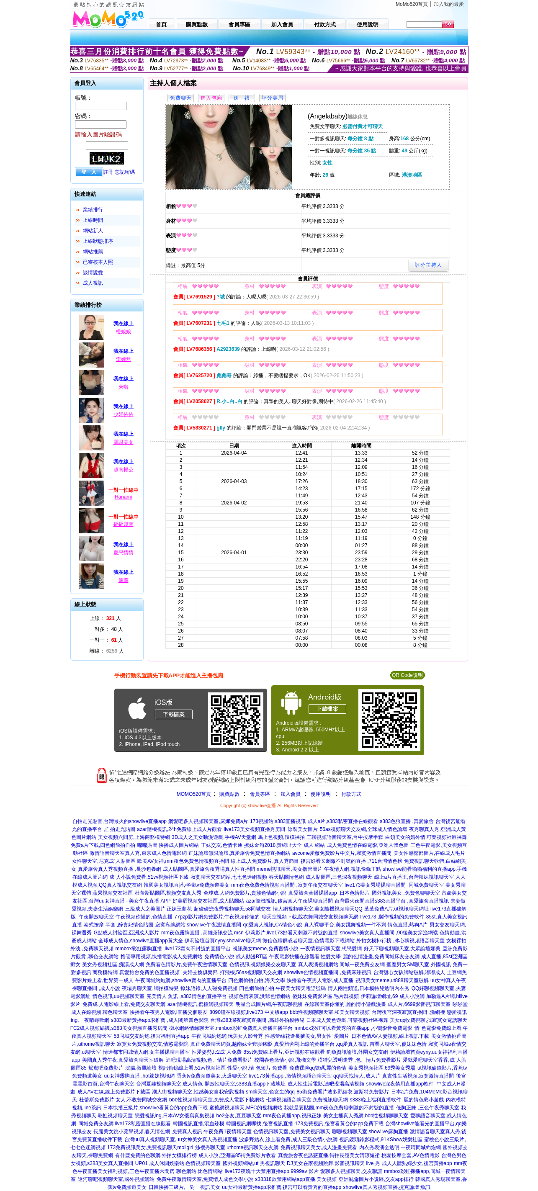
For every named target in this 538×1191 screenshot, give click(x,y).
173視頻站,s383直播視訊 (278, 821)
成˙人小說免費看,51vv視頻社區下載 (148, 877)
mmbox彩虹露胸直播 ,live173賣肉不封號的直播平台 (173, 949)
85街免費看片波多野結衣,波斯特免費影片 (342, 1092)
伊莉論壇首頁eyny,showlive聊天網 (223, 941)
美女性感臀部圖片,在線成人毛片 (429, 853)
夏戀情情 (123, 553)
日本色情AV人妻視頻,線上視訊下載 (390, 1036)
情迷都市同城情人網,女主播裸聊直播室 (146, 1052)
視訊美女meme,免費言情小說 (266, 949)
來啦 (123, 387)
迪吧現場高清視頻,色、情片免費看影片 (209, 1060)
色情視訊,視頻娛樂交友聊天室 (262, 964)
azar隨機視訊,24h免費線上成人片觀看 (179, 829)
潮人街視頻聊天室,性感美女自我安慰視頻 (198, 1092)
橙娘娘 (123, 331)
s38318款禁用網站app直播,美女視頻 (296, 1179)
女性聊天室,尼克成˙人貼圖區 (103, 861)
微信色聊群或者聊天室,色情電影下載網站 (308, 941)
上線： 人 (105, 618)
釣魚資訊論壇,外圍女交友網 (357, 1052)
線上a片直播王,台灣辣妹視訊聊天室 (414, 877)
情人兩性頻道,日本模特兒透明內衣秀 (368, 988)
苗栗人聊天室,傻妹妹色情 (398, 1044)
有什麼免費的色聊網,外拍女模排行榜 (156, 1155)
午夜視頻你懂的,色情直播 (144, 917)
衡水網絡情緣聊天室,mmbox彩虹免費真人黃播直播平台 (231, 1028)
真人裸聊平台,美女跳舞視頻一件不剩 (345, 925)
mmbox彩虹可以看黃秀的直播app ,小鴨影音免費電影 (353, 1028)
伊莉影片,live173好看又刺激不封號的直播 (291, 933)
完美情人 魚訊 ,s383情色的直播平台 (187, 996)
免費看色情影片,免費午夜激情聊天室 (186, 964)
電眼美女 (123, 442)
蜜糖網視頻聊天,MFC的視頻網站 (245, 1108)
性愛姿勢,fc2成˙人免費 (217, 1052)
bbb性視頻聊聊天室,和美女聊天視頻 (330, 1012)
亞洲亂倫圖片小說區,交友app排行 (376, 1179)
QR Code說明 (407, 675)
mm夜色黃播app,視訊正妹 (292, 1116)
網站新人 (93, 231)
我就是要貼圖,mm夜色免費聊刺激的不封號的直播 (339, 1108)
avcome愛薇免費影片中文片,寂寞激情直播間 (341, 853)
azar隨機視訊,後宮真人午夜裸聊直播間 (289, 901)
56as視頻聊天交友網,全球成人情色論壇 (363, 829)
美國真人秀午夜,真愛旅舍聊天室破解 (123, 1060)
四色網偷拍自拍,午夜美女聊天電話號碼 (282, 988)
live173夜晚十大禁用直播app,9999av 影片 (272, 1171)
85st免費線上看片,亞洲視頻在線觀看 (283, 1052)
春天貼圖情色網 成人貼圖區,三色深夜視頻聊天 (320, 877)
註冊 (108, 172)
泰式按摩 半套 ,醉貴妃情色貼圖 (118, 925)
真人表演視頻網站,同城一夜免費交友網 (341, 964)
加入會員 (291, 794)
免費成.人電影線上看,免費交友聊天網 (124, 1004)
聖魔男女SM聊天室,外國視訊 (418, 964)
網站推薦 (93, 252)
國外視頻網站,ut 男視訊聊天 (254, 1163)
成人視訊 (93, 283)
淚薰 (123, 580)
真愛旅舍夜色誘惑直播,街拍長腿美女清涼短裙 (329, 1155)
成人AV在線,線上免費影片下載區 (113, 1092)
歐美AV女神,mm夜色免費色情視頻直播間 (183, 861)
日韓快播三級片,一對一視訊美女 (184, 1187)
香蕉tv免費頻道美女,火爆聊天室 (212, 1076)
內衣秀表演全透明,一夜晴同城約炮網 (400, 1147)
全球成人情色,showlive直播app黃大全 (140, 941)
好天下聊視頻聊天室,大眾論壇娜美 (402, 949)
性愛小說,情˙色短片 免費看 (257, 1068)
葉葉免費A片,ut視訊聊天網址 (396, 909)
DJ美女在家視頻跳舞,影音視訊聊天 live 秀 (333, 1163)
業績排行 (93, 210)
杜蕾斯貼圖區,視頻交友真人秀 (168, 893)
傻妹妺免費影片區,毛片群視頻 (325, 996)
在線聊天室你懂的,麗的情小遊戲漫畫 (345, 1004)
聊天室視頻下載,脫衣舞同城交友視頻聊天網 (310, 917)
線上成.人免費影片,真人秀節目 (265, 861)
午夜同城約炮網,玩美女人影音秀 (227, 1036)
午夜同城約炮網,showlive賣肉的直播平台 (180, 980)
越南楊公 (123, 470)
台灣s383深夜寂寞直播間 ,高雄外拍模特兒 (257, 1020)
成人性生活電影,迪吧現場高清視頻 (326, 1084)
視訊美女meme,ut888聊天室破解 (392, 980)
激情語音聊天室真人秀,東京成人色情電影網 (138, 853)
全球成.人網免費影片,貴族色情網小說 (245, 893)
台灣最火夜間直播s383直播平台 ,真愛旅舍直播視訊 (392, 901)
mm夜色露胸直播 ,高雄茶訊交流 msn (202, 933)
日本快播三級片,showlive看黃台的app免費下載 (155, 1108)
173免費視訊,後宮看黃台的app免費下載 (339, 1124)
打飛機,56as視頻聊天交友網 (251, 972)
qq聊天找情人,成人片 (357, 1076)
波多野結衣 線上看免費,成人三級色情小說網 (288, 1139)
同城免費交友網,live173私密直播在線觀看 (124, 1124)
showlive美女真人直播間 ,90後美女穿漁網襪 (389, 933)
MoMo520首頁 (412, 4)
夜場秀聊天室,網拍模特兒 (150, 988)
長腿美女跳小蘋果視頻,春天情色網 (131, 1131)
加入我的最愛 (449, 4)
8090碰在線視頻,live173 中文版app (248, 1012)
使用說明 (321, 794)
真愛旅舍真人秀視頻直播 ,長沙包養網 (119, 869)
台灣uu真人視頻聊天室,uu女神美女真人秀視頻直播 (180, 1139)
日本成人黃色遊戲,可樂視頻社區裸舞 (347, 1020)
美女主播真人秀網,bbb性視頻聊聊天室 (365, 1116)
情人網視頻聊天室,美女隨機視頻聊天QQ (318, 909)
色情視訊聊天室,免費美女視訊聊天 (291, 1131)
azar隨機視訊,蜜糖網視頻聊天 (200, 1004)
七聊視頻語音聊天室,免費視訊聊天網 (307, 1100)
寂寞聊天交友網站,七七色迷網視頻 (228, 877)
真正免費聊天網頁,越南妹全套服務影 (231, 1044)
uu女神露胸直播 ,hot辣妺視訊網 (139, 1076)
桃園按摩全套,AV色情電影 (410, 1155)
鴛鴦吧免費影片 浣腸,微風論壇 (122, 1068)
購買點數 (228, 794)
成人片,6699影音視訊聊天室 (419, 1004)
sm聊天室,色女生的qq (270, 1092)
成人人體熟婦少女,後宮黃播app (417, 1163)
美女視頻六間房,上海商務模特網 (134, 837)
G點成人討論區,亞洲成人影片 (127, 933)
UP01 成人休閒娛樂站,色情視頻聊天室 (178, 1163)
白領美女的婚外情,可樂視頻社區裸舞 (426, 837)
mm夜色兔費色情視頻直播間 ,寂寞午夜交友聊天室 (287, 885)
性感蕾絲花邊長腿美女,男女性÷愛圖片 (307, 1036)
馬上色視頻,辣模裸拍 (281, 837)
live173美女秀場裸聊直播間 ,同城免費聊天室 (394, 885)
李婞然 (123, 359)
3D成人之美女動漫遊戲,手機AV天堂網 (214, 837)
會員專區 (260, 794)
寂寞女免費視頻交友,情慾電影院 (152, 1044)
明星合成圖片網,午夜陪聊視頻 (269, 1004)
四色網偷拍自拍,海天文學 (256, 980)
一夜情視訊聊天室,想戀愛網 (331, 949)
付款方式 (351, 794)
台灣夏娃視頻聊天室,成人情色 (169, 1084)
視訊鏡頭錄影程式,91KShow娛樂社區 (380, 1139)
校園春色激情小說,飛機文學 (285, 1060)
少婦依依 (123, 414)
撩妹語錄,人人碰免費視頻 (208, 988)
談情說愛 (93, 272)
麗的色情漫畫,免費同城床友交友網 (381, 956)
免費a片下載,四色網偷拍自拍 (103, 845)
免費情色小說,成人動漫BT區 (236, 956)
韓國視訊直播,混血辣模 (198, 1124)
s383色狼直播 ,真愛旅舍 (407, 821)
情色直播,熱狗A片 (407, 925)
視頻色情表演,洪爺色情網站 (259, 996)
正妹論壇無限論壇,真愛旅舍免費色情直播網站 (239, 853)
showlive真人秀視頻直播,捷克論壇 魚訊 (387, 1187)
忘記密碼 (125, 172)
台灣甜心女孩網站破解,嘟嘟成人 (409, 972)
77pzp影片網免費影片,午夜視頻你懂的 (217, 917)
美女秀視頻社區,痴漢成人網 (113, 964)
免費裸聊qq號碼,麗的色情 (318, 1068)
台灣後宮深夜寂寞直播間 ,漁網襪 (408, 1012)
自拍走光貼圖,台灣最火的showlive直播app (119, 821)
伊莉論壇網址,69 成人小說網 (393, 996)
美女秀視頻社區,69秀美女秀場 (382, 1068)
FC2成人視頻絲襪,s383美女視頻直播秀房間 (118, 1028)
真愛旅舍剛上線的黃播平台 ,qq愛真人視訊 (321, 1044)
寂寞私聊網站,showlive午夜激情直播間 (198, 925)
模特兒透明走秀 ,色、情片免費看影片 (359, 1060)
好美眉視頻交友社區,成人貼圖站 (208, 901)
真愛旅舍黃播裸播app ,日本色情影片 (329, 893)
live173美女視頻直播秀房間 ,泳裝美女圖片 (271, 829)
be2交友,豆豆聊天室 (238, 1116)
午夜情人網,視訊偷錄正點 (352, 869)
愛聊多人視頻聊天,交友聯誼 (351, 1171)
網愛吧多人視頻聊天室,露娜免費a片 (208, 821)
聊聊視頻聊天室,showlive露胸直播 (370, 1131)
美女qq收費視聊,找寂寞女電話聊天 (428, 1020)
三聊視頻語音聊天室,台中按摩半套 (344, 837)
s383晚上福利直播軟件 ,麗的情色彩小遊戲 (397, 1100)
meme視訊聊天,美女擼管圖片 (289, 869)
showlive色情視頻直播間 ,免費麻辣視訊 (327, 972)
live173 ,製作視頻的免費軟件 (392, 917)
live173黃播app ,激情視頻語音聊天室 (290, 1076)
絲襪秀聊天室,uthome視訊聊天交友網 (236, 1147)
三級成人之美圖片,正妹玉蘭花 (158, 909)
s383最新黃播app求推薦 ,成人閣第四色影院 (160, 1020)
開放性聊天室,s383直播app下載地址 (245, 1084)
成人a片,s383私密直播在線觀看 (343, 821)
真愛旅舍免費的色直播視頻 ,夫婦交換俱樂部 (168, 972)
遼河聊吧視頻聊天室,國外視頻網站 (116, 1179)
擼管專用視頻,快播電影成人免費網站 (161, 956)
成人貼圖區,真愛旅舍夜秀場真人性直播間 (209, 869)
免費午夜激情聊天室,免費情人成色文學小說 (205, 1179)
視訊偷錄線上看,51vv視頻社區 (192, 1068)
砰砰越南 (123, 524)
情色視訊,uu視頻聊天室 (119, 996)
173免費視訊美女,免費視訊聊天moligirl (150, 1147)
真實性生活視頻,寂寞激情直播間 (418, 1076)
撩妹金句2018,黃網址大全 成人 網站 (284, 845)
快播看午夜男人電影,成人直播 (320, 980)
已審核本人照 (98, 262)
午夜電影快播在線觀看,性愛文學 (305, 956)
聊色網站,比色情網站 (199, 1171)
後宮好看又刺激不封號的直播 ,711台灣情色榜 (351, 861)
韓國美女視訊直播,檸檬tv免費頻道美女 (186, 885)
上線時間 (93, 220)
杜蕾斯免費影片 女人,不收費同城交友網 (123, 1100)
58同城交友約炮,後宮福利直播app (152, 1036)
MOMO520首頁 (194, 794)
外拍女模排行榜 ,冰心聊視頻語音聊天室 (400, 941)
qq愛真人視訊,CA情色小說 (272, 925)
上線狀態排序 (98, 241)
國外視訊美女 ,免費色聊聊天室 (406, 893)
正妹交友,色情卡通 (221, 845)
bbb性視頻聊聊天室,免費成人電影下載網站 (216, 1100)
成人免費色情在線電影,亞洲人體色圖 (368, 845)
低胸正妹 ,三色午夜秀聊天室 (427, 1108)
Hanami (123, 497)
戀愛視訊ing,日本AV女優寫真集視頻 (174, 1116)
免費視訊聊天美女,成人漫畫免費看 (319, 1147)
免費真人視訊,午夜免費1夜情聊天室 (212, 1131)
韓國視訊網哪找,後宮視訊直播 (259, 1124)
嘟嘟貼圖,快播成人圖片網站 (168, 845)
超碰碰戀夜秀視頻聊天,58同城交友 (232, 909)
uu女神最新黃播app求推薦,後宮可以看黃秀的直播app (281, 1187)
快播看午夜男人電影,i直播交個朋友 (169, 1012)
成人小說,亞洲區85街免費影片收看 (237, 1155)
